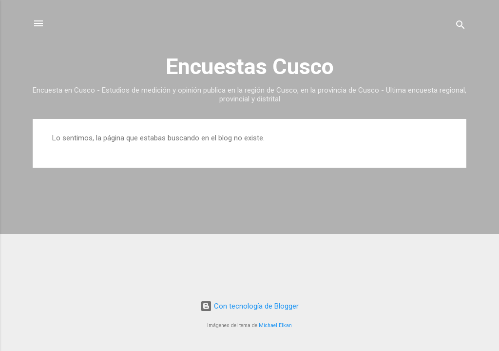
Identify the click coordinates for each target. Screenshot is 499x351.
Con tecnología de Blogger (249, 306)
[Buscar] (460, 26)
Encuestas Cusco (250, 66)
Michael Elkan (275, 325)
